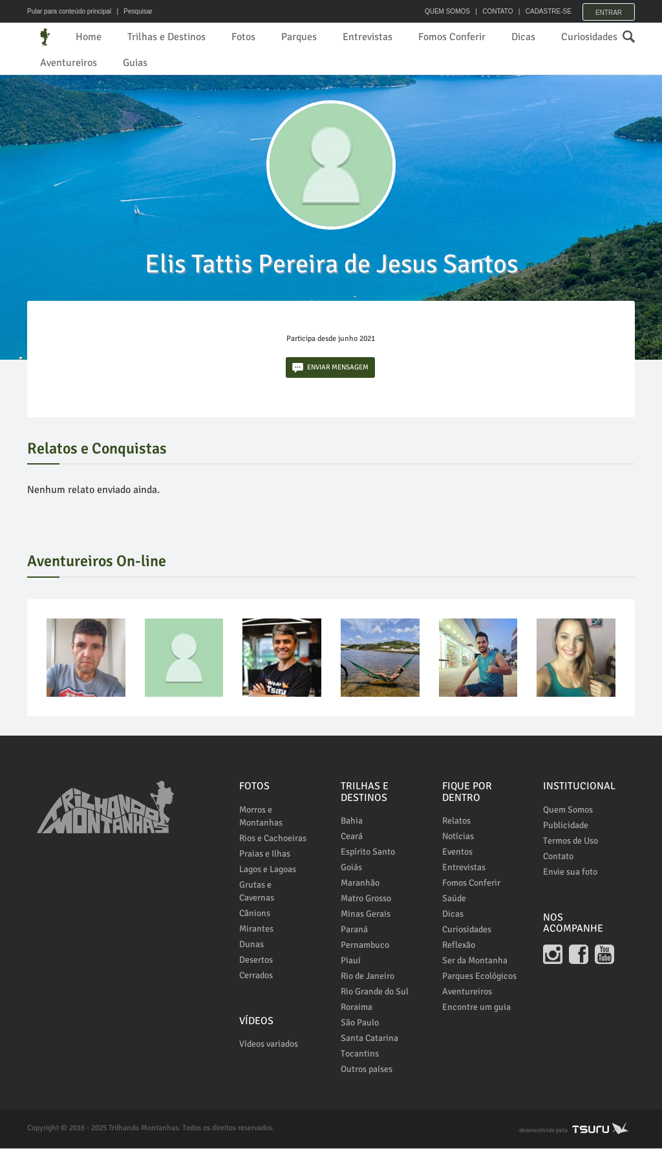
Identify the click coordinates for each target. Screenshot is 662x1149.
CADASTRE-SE (545, 11)
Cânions (254, 913)
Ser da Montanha (474, 961)
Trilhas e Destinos (166, 36)
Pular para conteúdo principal (69, 11)
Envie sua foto (570, 872)
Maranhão (360, 883)
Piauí (351, 961)
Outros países (366, 1069)
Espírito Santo (368, 852)
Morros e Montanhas (261, 817)
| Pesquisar (133, 11)
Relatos (456, 821)
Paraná (354, 930)
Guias (135, 62)
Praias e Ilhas (264, 854)
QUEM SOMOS (444, 11)
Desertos (256, 960)
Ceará (352, 836)
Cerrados (256, 975)
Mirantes (256, 929)
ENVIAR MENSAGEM (330, 368)
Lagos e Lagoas (267, 869)
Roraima (356, 1007)
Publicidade (565, 825)
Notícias (458, 836)
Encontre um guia (476, 1007)
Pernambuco (365, 945)
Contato (558, 856)
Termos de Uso (570, 841)
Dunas (251, 944)
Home (88, 36)
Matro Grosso (366, 898)
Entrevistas (367, 36)
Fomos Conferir (452, 36)
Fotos (243, 36)
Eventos (457, 852)
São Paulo (360, 1023)
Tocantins (360, 1054)
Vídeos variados (268, 1044)
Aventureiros (68, 62)
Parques (299, 36)
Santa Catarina (369, 1038)
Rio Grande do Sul (375, 992)
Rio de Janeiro (367, 976)
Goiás (351, 867)
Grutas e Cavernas (256, 892)
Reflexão (458, 945)
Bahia (352, 821)
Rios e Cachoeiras (272, 838)
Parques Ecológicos (479, 976)
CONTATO (494, 11)
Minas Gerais (365, 914)
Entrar (608, 11)
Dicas (523, 36)
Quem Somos (568, 810)
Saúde (454, 898)
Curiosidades (589, 36)
